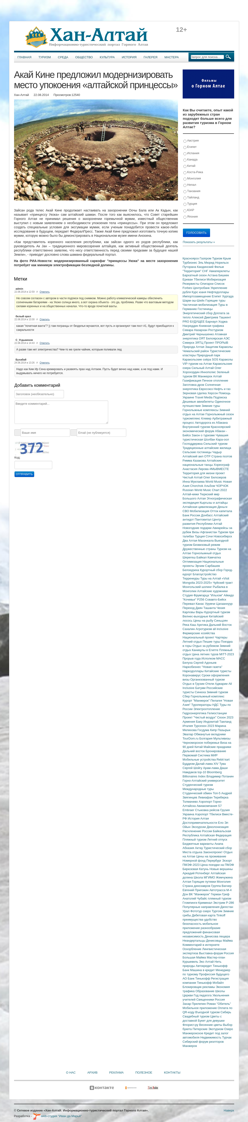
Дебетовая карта (204, 915)
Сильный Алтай (203, 368)
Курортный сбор (212, 570)
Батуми (201, 688)
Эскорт (227, 860)
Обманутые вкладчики (210, 734)
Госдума (203, 730)
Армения (189, 721)
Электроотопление (206, 709)
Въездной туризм (208, 1012)
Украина (189, 814)
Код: (18, 457)
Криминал (205, 902)
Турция (190, 204)
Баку (200, 721)
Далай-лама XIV (207, 763)
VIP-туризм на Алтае (198, 363)
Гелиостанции (217, 713)
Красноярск (191, 258)
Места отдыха (193, 852)
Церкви (188, 995)
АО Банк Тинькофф (197, 978)
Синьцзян (221, 620)
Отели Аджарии (217, 683)
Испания (191, 153)
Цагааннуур (224, 603)
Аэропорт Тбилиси (208, 814)
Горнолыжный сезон (219, 414)
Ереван (188, 279)
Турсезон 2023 (204, 726)
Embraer (189, 810)
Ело (221, 822)
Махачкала (206, 540)
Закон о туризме (203, 435)
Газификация (192, 380)
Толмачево (191, 801)
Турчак (227, 1037)
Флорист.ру (191, 1025)
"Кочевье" (190, 599)
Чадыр (217, 452)
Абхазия (189, 848)
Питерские (200, 1029)
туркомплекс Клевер (197, 418)
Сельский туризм (216, 443)
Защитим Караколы (219, 347)
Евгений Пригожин (196, 890)
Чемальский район (196, 351)
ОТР (207, 456)
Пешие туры (212, 641)
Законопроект (213, 852)
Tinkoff (220, 915)
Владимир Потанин (219, 776)
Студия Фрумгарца (196, 595)
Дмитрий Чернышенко (199, 334)
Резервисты (191, 283)
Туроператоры (201, 705)
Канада (190, 160)
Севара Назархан (195, 330)
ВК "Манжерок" (200, 894)
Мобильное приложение (200, 1008)
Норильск (222, 262)
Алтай (217, 376)
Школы (220, 991)
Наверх (229, 1110)
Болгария (206, 738)
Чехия (221, 608)
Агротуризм (204, 629)
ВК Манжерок (203, 376)
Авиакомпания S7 (209, 806)
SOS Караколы (222, 359)
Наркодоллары (194, 671)
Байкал (201, 557)
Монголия (192, 179)
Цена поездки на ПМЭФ (217, 865)
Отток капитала (221, 511)
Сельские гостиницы (197, 452)
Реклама (116, 1072)
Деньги (222, 507)
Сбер (187, 696)
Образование (205, 991)
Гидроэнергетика (195, 713)
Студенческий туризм (198, 785)
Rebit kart (223, 759)
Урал (186, 911)
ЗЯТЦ (199, 342)
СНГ (205, 271)
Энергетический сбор (198, 313)
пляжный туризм (219, 898)
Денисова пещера (217, 936)
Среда (63, 57)
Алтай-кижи (191, 494)
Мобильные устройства (200, 759)
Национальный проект (199, 637)
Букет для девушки (211, 1020)
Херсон (213, 393)
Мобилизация (200, 511)
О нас (71, 1072)
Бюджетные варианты (199, 843)
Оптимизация (193, 561)
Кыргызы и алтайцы (214, 502)
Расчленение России (198, 831)
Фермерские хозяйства (199, 633)
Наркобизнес (192, 667)
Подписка (220, 397)
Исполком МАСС (213, 658)
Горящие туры (215, 300)
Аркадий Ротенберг (197, 873)
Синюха (201, 692)
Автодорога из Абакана (211, 422)
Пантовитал (203, 519)
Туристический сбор (218, 848)
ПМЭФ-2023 (191, 865)
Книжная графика (211, 326)
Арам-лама (211, 768)
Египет (190, 147)
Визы (196, 532)
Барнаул (212, 321)
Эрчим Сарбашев (207, 566)
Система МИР (208, 755)
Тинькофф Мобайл (210, 982)
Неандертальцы (194, 940)
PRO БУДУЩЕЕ (194, 321)
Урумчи (210, 603)
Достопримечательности (200, 822)
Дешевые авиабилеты (199, 401)
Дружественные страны (200, 549)
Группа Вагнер (221, 886)
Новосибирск (223, 536)
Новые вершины (221, 869)
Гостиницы (205, 309)
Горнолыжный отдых (206, 553)
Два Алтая (190, 540)
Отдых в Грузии (194, 683)
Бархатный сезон (195, 275)
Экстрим (219, 902)
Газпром (206, 258)
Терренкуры (191, 578)
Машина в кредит (203, 970)
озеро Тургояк (213, 911)
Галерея (150, 57)
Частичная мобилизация (200, 304)
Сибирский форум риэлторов (203, 1041)
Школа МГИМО (205, 877)
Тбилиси (200, 279)
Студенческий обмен (198, 793)
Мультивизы (221, 738)
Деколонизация (218, 827)
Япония (190, 217)
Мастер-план (216, 957)
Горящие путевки (204, 881)
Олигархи (207, 283)
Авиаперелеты (219, 271)
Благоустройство (205, 574)
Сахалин (189, 629)
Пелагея (217, 700)
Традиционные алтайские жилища (207, 448)
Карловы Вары (193, 612)
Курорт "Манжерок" (197, 700)
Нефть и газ (222, 389)
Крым (227, 258)
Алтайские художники (212, 591)
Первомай (190, 755)
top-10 (202, 772)
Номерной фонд (195, 860)
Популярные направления (201, 907)
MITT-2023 (226, 654)
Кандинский (205, 267)
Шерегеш (189, 557)
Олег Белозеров (214, 477)
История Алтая (198, 818)
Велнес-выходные (196, 616)
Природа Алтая (194, 347)
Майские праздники (217, 747)
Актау (199, 848)
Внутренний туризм (197, 427)
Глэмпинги (190, 902)
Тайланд (191, 198)
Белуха (188, 662)
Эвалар (188, 734)
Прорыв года (192, 658)
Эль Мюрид (206, 262)
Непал (189, 185)
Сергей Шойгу (193, 768)
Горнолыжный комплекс (207, 696)
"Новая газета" (212, 667)
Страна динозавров (197, 886)
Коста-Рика (193, 172)
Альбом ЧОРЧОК (216, 486)
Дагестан (226, 907)
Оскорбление (192, 949)
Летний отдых (193, 641)
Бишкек (223, 275)
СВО (186, 511)
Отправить (24, 474)
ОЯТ (202, 338)
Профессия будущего (214, 974)
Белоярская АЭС (218, 338)
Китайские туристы (217, 671)
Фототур (196, 911)
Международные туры (198, 789)
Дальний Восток (220, 625)
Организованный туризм (207, 679)
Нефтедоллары (218, 292)
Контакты (172, 1072)
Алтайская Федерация (216, 835)
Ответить (45, 292)
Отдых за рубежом (206, 646)
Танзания (191, 191)
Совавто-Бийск (215, 599)
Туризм (44, 57)
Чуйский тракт (223, 582)
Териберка (220, 797)
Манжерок (190, 1046)
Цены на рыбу (203, 620)
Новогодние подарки (197, 528)
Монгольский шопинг (198, 587)
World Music (214, 481)
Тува (222, 763)
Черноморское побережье (201, 742)
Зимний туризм (217, 692)
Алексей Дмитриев (205, 317)
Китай (189, 166)
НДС (215, 705)
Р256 (201, 599)
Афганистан (209, 532)
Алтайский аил (193, 456)
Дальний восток (194, 751)
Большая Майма (195, 957)
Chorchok (197, 486)
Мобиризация (216, 279)
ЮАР (188, 210)
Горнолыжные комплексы (201, 410)
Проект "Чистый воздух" (200, 717)
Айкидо (229, 595)
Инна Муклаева (194, 481)
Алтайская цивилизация (200, 507)
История (129, 57)
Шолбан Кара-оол (216, 439)
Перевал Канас (194, 603)
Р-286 (230, 902)
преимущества (193, 919)
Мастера (171, 57)
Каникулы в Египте (205, 650)
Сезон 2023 (225, 717)
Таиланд (225, 721)
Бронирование (216, 751)
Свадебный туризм (196, 1016)
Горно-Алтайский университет (204, 780)
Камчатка (214, 557)
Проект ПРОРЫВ (216, 342)
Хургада (227, 296)
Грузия (225, 810)
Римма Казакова (195, 460)
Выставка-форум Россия (216, 953)
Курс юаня (199, 292)
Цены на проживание (211, 856)
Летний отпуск (217, 839)
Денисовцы (214, 940)
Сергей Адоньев (204, 662)
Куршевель (191, 961)
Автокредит (204, 966)
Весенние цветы (211, 1025)
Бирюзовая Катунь (196, 869)
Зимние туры (211, 406)
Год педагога (203, 995)
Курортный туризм (217, 612)
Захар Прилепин (195, 1003)
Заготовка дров (194, 384)
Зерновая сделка (195, 393)
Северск (189, 342)
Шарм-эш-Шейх (194, 300)
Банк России (192, 515)
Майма (228, 940)
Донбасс (207, 515)
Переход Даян (193, 608)
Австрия (191, 141)
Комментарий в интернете (201, 945)
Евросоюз (206, 389)
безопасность (193, 923)
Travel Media (204, 397)
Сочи (210, 536)
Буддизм (189, 763)
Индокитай (211, 721)
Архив (92, 1072)
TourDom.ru (191, 738)
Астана (212, 275)
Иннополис (208, 372)
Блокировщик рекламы (199, 987)
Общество (84, 57)
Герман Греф (220, 894)
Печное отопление (215, 380)
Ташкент (225, 317)
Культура (107, 57)
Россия (220, 999)
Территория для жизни (199, 473)
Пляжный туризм (195, 839)
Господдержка (193, 443)
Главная (25, 57)
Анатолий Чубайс (195, 898)
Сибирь (226, 1012)
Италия (188, 726)
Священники (205, 999)
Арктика (203, 625)
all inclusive (220, 629)
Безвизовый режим (206, 544)
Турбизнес (190, 262)
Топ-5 (217, 793)
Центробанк (202, 288)
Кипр (214, 730)
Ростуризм (215, 330)
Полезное (143, 1072)
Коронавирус (192, 675)
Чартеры (221, 637)
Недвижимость (211, 1037)
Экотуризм (216, 1029)
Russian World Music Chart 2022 (205, 490)
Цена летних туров (205, 654)
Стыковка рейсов (207, 810)
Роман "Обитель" (219, 1003)
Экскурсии (199, 827)
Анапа (219, 843)
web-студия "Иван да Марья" (57, 1116)
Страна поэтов (221, 456)
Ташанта (210, 608)
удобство (210, 919)
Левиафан (205, 797)
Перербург (214, 860)
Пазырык (224, 730)
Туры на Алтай (211, 578)
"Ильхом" (217, 595)
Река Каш (190, 625)
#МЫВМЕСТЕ (219, 469)
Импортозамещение (197, 296)
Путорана (190, 267)
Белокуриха (191, 570)
